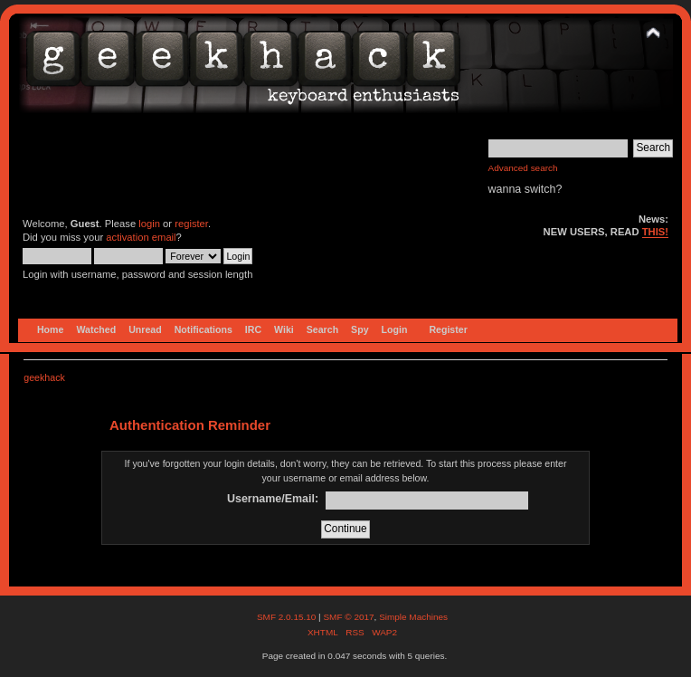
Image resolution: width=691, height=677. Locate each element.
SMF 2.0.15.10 (287, 617)
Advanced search (523, 168)
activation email (140, 237)
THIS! (655, 231)
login (149, 223)
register (191, 223)
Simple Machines (413, 617)
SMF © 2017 (348, 617)
